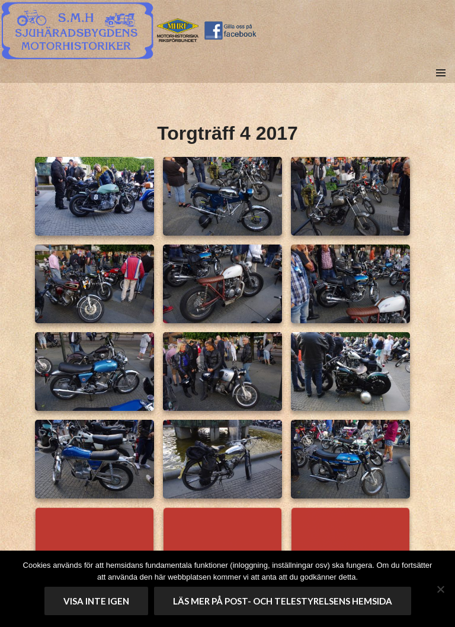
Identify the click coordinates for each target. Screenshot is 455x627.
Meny (440, 86)
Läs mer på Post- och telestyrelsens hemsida (282, 601)
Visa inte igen (96, 601)
